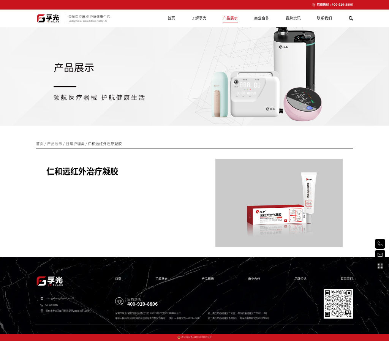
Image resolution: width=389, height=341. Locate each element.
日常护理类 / (77, 143)
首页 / (41, 143)
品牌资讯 (300, 278)
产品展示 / (56, 143)
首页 (118, 278)
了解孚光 (161, 278)
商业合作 (254, 278)
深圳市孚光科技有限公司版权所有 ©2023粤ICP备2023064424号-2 (147, 313)
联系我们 (347, 278)
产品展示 (208, 278)
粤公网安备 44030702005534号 (196, 337)
